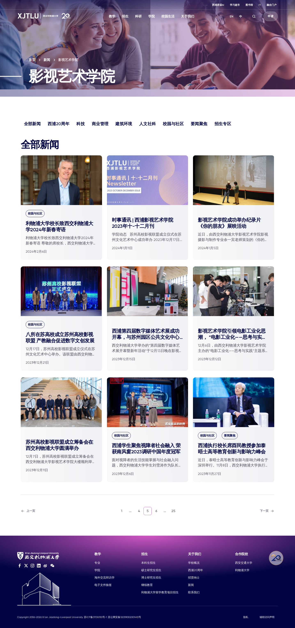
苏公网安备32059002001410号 (124, 617)
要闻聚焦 (199, 123)
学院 (151, 16)
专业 (97, 562)
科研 (138, 16)
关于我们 (187, 16)
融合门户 (272, 4)
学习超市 (235, 4)
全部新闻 (32, 123)
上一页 (28, 511)
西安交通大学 (243, 562)
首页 (32, 60)
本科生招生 (148, 562)
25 (173, 511)
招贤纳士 (194, 577)
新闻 (47, 60)
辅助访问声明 (267, 617)
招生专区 (223, 123)
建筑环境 (123, 123)
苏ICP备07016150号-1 (95, 617)
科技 (80, 123)
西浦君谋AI (218, 4)
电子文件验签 (103, 585)
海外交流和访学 (104, 577)
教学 (112, 16)
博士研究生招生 (151, 577)
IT (260, 4)
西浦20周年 (58, 123)
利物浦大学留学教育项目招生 (160, 592)
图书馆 (249, 4)
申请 (270, 16)
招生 (125, 16)
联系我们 (194, 592)
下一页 (267, 511)
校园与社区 (173, 123)
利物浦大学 (242, 570)
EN (231, 16)
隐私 (245, 617)
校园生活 (167, 16)
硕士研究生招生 (151, 570)
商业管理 (100, 123)
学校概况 (194, 562)
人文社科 (147, 123)
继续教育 (147, 585)
